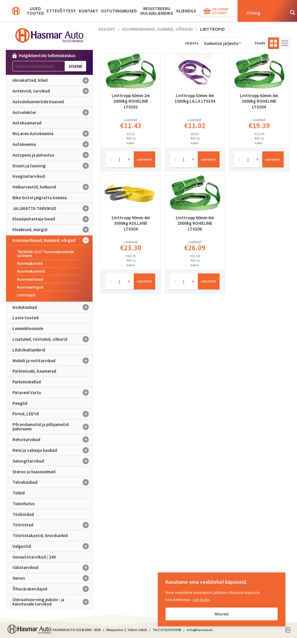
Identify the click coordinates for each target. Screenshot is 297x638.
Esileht (107, 29)
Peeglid (19, 403)
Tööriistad (52, 525)
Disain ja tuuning (52, 166)
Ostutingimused (119, 11)
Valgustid (52, 546)
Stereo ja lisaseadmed (33, 471)
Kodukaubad (52, 307)
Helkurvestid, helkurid (52, 187)
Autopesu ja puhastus (52, 155)
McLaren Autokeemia (52, 134)
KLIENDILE (186, 11)
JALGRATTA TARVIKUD (52, 208)
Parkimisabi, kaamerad (34, 371)
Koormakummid (31, 271)
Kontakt (88, 11)
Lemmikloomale (27, 328)
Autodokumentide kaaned (38, 101)
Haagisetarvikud (28, 176)
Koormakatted (30, 263)
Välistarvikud (52, 567)
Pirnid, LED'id (52, 414)
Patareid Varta (52, 393)
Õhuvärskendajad (52, 589)
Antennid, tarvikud (52, 91)
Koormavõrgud (30, 287)
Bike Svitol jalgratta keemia (39, 197)
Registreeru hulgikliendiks (156, 10)
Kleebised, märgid (52, 230)
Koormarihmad (30, 279)
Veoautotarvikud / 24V (34, 557)
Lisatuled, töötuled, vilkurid (52, 339)
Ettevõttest (61, 11)
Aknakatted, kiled (52, 80)
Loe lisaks (201, 599)
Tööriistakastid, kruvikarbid (40, 535)
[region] (221, 599)
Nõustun (222, 614)
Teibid (18, 493)
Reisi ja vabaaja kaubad (52, 450)
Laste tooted (25, 317)
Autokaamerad (26, 123)
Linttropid (26, 295)
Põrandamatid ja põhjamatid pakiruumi (52, 427)
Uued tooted (35, 10)
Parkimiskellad (26, 382)
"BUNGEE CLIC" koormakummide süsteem (45, 253)
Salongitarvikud (52, 461)
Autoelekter (52, 112)
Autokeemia (52, 144)
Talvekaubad (52, 482)
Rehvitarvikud (52, 440)
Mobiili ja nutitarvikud (52, 360)
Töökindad (23, 514)
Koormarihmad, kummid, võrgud (52, 240)
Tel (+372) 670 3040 (167, 630)
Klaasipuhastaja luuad (52, 219)
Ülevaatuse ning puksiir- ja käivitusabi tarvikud (52, 602)
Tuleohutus (23, 503)
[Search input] (264, 12)
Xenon (52, 578)
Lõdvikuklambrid (28, 350)
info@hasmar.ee (200, 630)
